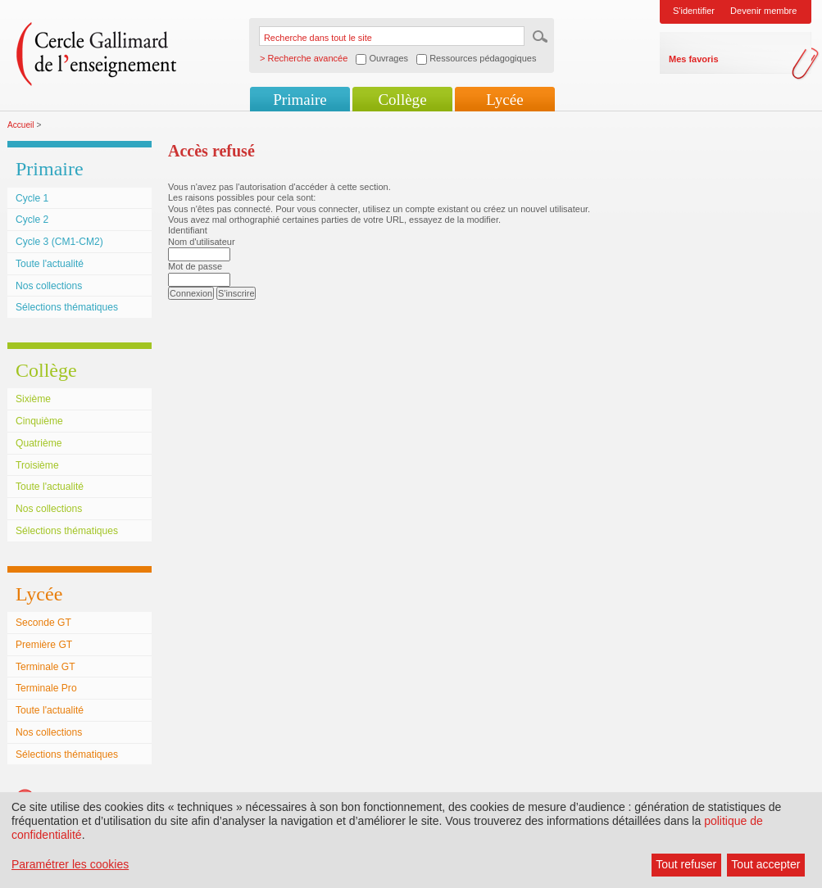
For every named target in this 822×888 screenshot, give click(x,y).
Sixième (33, 399)
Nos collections (49, 286)
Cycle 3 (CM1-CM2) (59, 241)
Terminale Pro (46, 688)
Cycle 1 (32, 198)
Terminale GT (45, 667)
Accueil (20, 124)
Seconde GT (43, 622)
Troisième (37, 465)
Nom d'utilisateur (201, 242)
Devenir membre (763, 11)
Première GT (44, 644)
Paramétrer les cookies (70, 864)
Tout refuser (686, 864)
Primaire (299, 99)
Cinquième (39, 421)
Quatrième (38, 443)
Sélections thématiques (67, 307)
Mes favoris (694, 59)
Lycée (504, 99)
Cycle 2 (32, 219)
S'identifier (694, 11)
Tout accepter (765, 864)
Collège (402, 99)
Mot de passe (195, 266)
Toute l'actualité (50, 264)
